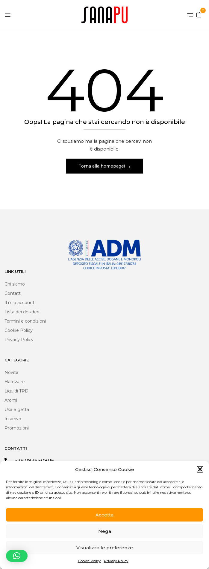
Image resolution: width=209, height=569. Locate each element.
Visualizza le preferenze (104, 547)
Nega (104, 531)
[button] (200, 469)
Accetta (104, 515)
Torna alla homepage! (102, 166)
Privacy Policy (116, 561)
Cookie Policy (89, 561)
